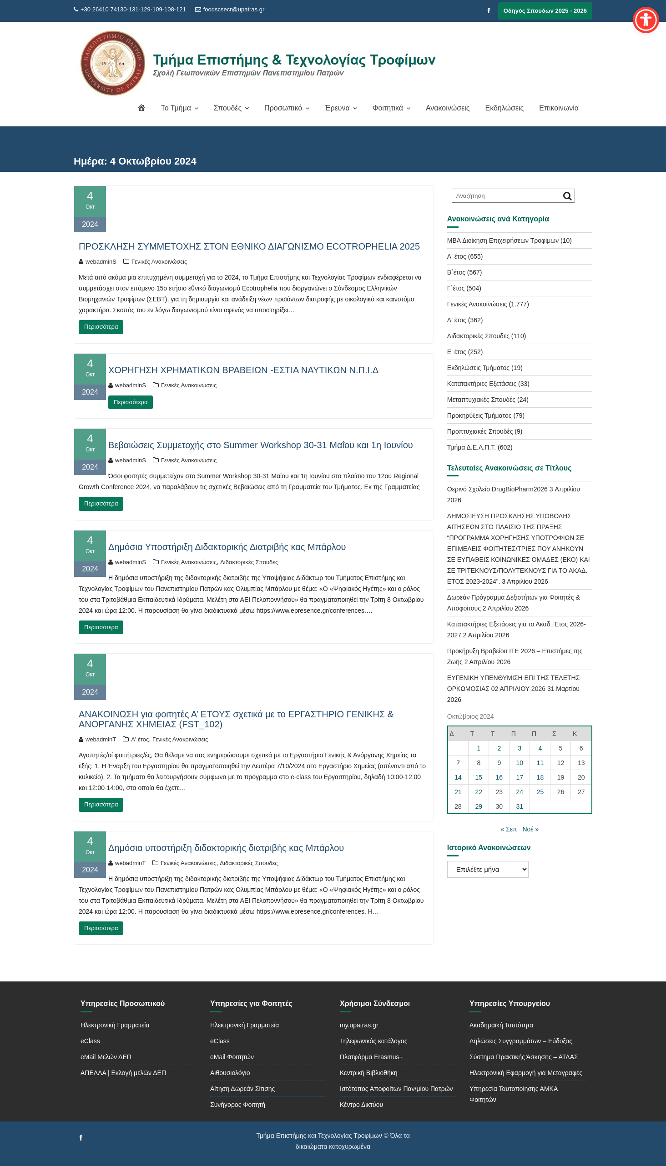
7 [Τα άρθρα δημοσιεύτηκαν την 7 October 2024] (458, 762)
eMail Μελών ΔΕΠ (106, 1057)
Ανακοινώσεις (448, 108)
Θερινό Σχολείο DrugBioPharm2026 (497, 489)
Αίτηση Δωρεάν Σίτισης (242, 1088)
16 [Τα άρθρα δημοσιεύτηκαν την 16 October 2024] (499, 777)
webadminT (97, 739)
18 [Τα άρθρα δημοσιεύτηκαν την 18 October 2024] (540, 777)
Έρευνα (337, 108)
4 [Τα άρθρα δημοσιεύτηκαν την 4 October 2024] (540, 748)
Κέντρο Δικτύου (361, 1104)
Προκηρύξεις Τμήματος (479, 415)
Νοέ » (530, 829)
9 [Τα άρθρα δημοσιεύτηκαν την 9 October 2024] (499, 762)
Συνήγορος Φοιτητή (237, 1104)
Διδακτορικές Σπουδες (249, 562)
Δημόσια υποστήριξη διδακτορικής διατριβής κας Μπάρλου (226, 848)
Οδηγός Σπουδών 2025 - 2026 (545, 10)
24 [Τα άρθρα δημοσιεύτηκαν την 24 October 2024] (520, 792)
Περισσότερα (101, 326)
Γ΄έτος (455, 288)
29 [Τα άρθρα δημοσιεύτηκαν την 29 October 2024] (479, 806)
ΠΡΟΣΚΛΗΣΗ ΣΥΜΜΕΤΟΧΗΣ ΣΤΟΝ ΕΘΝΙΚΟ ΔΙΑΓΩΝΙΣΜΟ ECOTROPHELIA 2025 (249, 246)
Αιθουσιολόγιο (230, 1072)
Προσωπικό (283, 108)
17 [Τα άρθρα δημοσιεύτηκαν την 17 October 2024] (520, 777)
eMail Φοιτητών (232, 1057)
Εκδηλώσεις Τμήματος (478, 367)
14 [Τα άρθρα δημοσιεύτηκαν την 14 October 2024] (458, 777)
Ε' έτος (456, 351)
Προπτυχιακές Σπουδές (480, 431)
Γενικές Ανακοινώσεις (159, 261)
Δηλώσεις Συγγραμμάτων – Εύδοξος (520, 1041)
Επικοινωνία (559, 108)
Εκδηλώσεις (504, 108)
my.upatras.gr (359, 1025)
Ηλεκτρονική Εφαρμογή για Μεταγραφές (525, 1072)
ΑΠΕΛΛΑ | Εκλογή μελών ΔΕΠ (123, 1072)
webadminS (97, 261)
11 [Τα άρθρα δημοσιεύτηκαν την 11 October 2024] (540, 762)
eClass (90, 1041)
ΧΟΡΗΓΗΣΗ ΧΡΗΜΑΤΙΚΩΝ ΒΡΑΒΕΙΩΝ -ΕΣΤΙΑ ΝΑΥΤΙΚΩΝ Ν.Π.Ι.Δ (243, 370)
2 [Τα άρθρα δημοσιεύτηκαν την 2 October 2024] (499, 748)
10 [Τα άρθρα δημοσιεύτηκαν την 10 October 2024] (520, 762)
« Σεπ (509, 829)
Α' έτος (140, 739)
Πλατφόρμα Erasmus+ (371, 1057)
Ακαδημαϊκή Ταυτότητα (501, 1025)
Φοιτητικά (388, 108)
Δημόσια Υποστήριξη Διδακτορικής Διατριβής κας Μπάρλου (227, 547)
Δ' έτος (456, 320)
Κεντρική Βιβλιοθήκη (369, 1072)
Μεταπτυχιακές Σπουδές (481, 399)
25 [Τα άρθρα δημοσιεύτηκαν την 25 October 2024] (540, 792)
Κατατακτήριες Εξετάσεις (481, 383)
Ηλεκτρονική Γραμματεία (115, 1025)
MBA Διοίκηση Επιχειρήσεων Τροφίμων (503, 240)
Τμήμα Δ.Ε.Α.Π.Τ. (471, 447)
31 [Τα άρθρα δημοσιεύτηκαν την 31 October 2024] (520, 806)
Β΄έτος (456, 272)
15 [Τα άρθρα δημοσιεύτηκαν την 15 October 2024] (479, 777)
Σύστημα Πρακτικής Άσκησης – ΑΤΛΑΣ (523, 1057)
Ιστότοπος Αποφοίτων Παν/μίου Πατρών (396, 1088)
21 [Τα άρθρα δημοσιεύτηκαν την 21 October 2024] (458, 792)
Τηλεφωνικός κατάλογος (373, 1041)
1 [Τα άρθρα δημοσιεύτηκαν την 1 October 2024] (478, 748)
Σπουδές (228, 108)
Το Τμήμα (176, 108)
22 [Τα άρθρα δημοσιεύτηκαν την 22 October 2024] (479, 792)
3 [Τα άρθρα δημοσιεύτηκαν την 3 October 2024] (519, 748)
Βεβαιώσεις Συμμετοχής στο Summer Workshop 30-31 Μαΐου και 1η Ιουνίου (260, 445)
